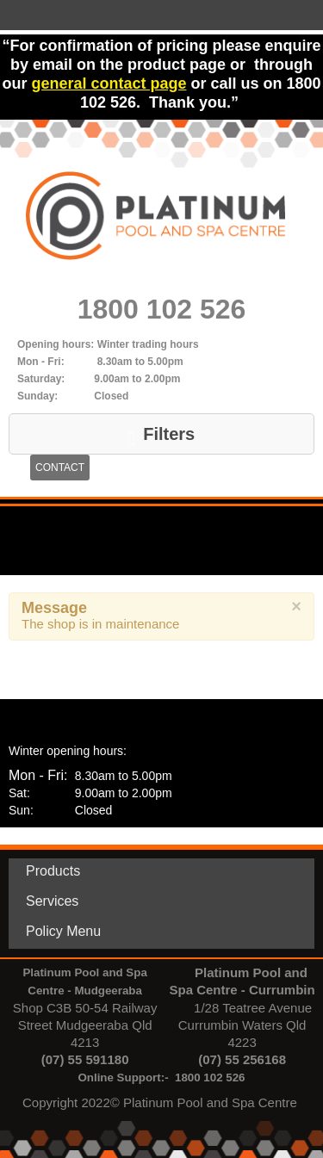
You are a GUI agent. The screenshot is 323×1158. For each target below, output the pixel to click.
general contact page (108, 83)
